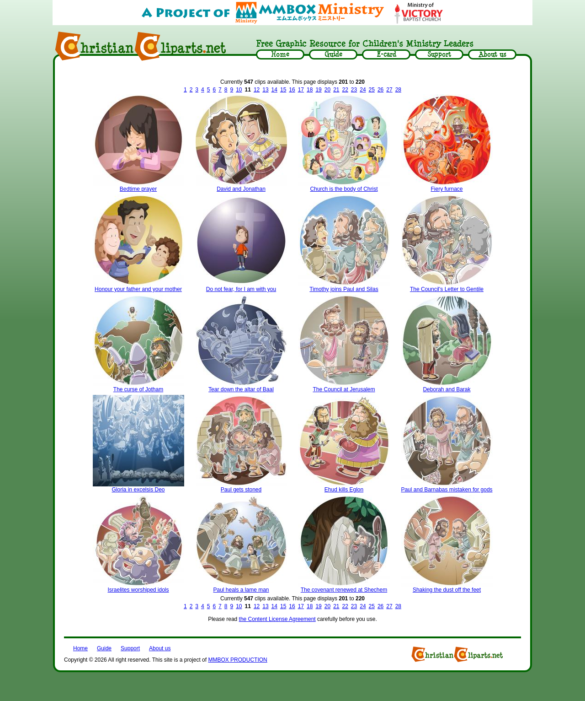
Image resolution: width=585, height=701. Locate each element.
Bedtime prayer (138, 189)
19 (318, 89)
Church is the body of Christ (344, 189)
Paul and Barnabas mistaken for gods (446, 489)
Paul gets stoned (241, 489)
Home (80, 648)
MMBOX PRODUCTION (237, 660)
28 (398, 89)
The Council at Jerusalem (344, 389)
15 (283, 89)
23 (354, 89)
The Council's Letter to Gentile (447, 289)
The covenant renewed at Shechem (344, 590)
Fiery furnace (447, 189)
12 (257, 89)
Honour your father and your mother (138, 289)
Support (130, 648)
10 (239, 89)
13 (265, 89)
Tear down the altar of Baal (241, 389)
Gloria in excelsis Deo (138, 489)
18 (310, 89)
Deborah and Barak (446, 389)
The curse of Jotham (138, 389)
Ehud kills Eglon (343, 489)
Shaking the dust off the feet (447, 590)
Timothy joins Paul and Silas (343, 289)
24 (363, 89)
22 (345, 89)
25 (372, 89)
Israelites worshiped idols (138, 590)
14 (274, 89)
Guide (104, 648)
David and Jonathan (241, 189)
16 (292, 89)
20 (327, 89)
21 (336, 89)
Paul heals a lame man (241, 590)
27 (389, 89)
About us (159, 648)
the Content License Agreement (277, 619)
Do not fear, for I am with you (241, 289)
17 (301, 89)
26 (380, 89)
